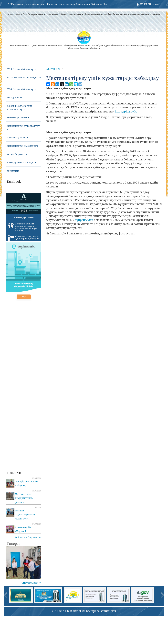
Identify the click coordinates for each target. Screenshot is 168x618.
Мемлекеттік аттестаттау (23, 127)
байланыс (13, 170)
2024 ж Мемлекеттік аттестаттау (19, 107)
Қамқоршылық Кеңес (21, 162)
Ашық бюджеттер (36, 4)
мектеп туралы (17, 137)
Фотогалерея (83, 4)
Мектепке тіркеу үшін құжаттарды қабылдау (23, 238)
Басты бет (53, 69)
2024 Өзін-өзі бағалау (21, 89)
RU (145, 4)
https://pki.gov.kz (126, 111)
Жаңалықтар (17, 4)
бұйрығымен (84, 220)
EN (149, 4)
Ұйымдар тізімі (24, 217)
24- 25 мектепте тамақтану (24, 78)
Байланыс (97, 4)
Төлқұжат (14, 97)
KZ (141, 4)
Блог (106, 4)
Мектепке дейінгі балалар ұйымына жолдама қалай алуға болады (22, 227)
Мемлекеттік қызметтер (61, 4)
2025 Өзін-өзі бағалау (21, 69)
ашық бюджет (17, 154)
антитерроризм (18, 117)
